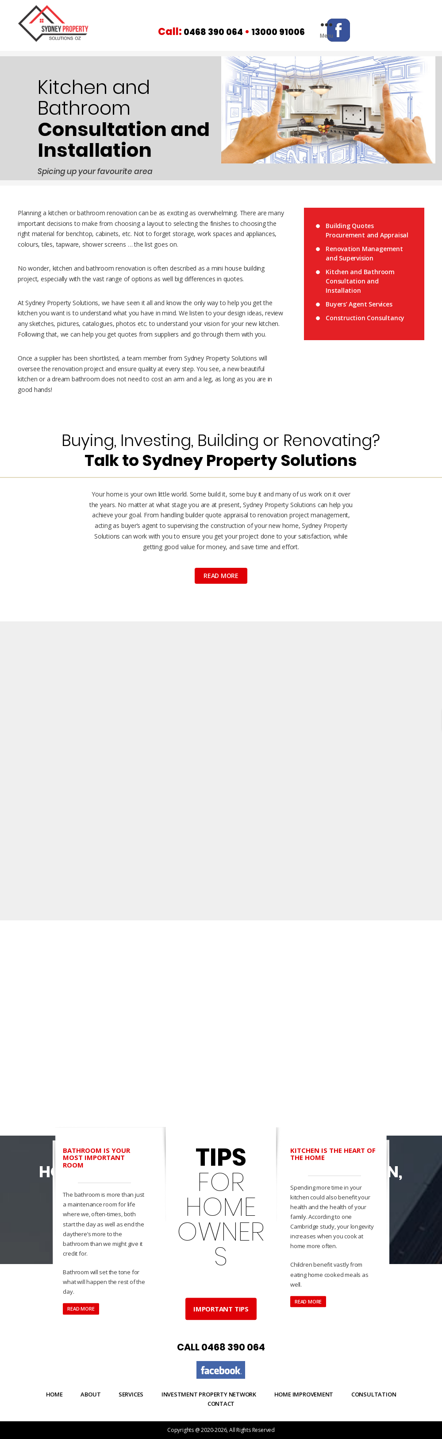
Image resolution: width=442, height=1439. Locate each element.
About (90, 1394)
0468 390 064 (217, 32)
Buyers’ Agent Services (359, 303)
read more (221, 575)
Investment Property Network (208, 1394)
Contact (221, 1403)
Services (131, 1394)
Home (54, 1394)
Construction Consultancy (365, 317)
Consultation (373, 1394)
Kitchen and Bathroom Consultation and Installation (360, 280)
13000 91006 (290, 32)
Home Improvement (304, 1394)
